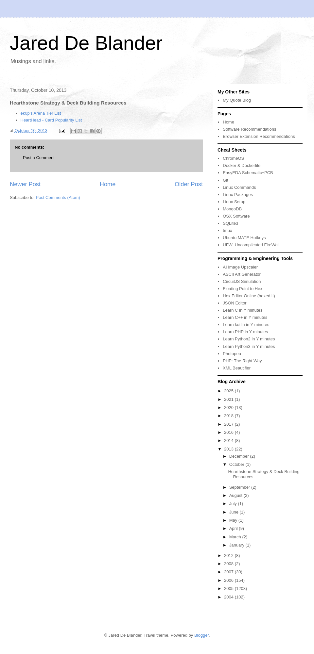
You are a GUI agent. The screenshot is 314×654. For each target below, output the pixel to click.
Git (225, 180)
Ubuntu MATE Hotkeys (244, 237)
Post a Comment (39, 157)
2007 (229, 571)
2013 (229, 449)
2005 (229, 588)
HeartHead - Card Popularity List (51, 120)
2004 (229, 597)
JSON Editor (234, 303)
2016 (229, 432)
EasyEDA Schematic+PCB (248, 172)
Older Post (189, 184)
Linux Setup (234, 201)
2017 (229, 424)
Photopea (232, 353)
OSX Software (236, 216)
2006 (229, 580)
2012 (229, 555)
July (233, 503)
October (237, 464)
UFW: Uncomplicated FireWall (251, 244)
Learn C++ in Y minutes (245, 317)
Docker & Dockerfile (241, 165)
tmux (227, 230)
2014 (229, 440)
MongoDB (232, 208)
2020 (229, 407)
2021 (229, 399)
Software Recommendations (249, 129)
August (236, 495)
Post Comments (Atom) (58, 197)
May (233, 520)
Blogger (201, 635)
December (239, 456)
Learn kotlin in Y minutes (246, 324)
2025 (229, 390)
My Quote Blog (237, 100)
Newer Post (25, 184)
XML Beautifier (237, 368)
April (234, 528)
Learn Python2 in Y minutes (249, 338)
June (234, 512)
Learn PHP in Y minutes (245, 331)
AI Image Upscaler (240, 267)
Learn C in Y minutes (242, 310)
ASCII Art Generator (242, 274)
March (235, 536)
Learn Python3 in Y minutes (249, 346)
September (240, 487)
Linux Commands (239, 187)
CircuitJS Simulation (242, 281)
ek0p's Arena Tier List (41, 113)
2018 (229, 415)
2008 (229, 563)
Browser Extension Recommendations (259, 136)
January (237, 545)
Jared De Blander (86, 43)
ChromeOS (233, 158)
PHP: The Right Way (242, 360)
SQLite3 (230, 223)
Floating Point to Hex (242, 288)
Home (108, 184)
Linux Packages (238, 194)
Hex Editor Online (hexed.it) (249, 295)
